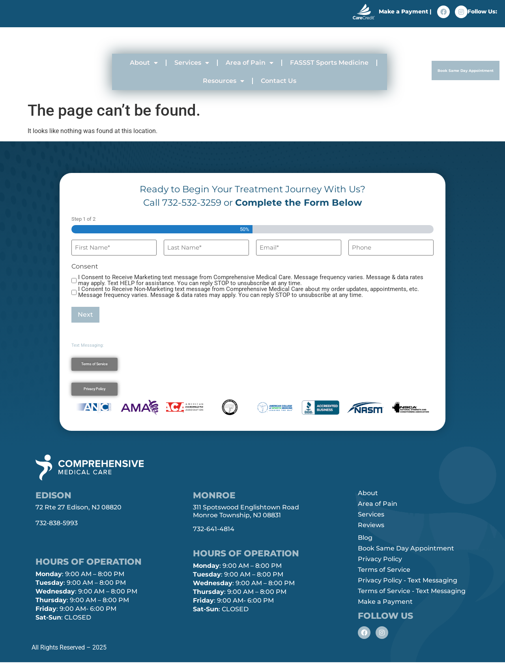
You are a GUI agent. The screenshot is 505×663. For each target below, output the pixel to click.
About (144, 63)
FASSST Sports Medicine (329, 62)
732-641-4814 (213, 529)
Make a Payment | (405, 10)
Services (191, 63)
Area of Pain (249, 63)
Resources (223, 81)
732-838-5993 (57, 523)
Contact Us (278, 81)
